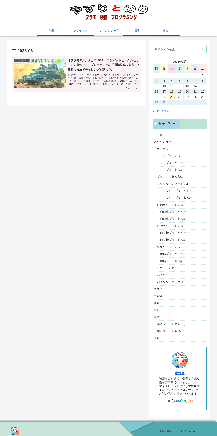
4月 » (165, 111)
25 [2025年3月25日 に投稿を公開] (172, 97)
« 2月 (156, 111)
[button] (203, 49)
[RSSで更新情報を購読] (190, 401)
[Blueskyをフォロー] (179, 401)
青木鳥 (180, 373)
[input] (180, 49)
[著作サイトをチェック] (169, 401)
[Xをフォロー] (174, 401)
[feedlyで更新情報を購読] (184, 401)
